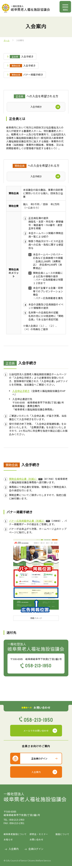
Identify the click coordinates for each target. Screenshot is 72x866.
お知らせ (8, 839)
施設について (62, 834)
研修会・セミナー (39, 834)
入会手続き (21, 56)
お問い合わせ (36, 839)
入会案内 (36, 771)
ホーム (6, 40)
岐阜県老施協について (15, 834)
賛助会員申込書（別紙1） (23, 479)
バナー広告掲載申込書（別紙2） (27, 521)
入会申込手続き (21, 391)
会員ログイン (35, 849)
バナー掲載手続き (26, 74)
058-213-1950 (38, 666)
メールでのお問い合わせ (36, 730)
